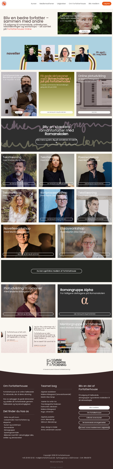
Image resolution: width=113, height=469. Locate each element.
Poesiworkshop (88, 157)
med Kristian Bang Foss (14, 160)
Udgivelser (61, 3)
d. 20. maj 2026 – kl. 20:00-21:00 (14, 80)
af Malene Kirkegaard (88, 79)
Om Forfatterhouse (77, 3)
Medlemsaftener (47, 3)
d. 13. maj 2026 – (67, 21)
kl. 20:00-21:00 (79, 21)
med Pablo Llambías (88, 195)
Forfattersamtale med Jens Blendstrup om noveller (16, 76)
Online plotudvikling (92, 76)
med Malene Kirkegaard (73, 327)
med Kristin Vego (48, 160)
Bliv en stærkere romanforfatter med (56, 130)
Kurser (34, 3)
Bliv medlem (94, 3)
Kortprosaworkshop (53, 193)
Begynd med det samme (87, 82)
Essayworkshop (72, 228)
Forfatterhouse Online (19, 29)
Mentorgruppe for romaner (81, 324)
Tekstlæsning (12, 157)
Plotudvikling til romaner (23, 288)
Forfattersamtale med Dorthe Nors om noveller (77, 17)
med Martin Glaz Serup (51, 195)
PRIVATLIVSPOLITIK (56, 462)
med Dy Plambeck (11, 195)
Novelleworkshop (17, 228)
